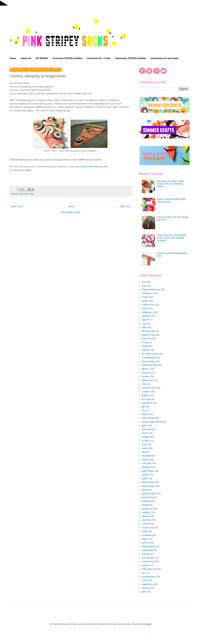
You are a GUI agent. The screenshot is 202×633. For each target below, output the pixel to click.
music (145, 444)
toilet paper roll (149, 569)
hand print (147, 429)
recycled (146, 520)
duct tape (146, 399)
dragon (145, 395)
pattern (145, 478)
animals (145, 372)
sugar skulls (147, 550)
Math (144, 327)
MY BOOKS (42, 58)
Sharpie (145, 350)
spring (145, 542)
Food (20, 194)
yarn (144, 591)
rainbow (146, 516)
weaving (146, 588)
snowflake (147, 535)
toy (143, 573)
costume (146, 391)
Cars (144, 286)
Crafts (145, 297)
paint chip (146, 463)
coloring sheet (149, 387)
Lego (144, 323)
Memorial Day (148, 331)
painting (146, 467)
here (16, 167)
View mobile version (70, 212)
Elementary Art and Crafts (164, 58)
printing (145, 505)
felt (143, 410)
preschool (146, 497)
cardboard (147, 380)
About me (26, 58)
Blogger (148, 624)
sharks (145, 531)
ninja (144, 452)
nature (145, 448)
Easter (145, 301)
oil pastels (147, 455)
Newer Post (16, 206)
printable (146, 501)
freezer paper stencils (152, 422)
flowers (145, 414)
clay (144, 384)
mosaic (145, 440)
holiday (145, 437)
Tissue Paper (148, 361)
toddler (145, 565)
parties (145, 474)
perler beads (148, 482)
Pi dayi (145, 342)
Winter (145, 369)
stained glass (148, 546)
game (144, 425)
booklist (145, 376)
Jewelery (146, 316)
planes (145, 490)
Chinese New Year (151, 289)
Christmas (147, 293)
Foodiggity (27, 170)
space (145, 539)
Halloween (147, 312)
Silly (32, 194)
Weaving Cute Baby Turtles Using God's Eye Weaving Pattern (170, 184)
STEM (145, 346)
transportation (148, 576)
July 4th (145, 319)
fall (143, 406)
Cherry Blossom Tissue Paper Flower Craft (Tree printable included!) (171, 238)
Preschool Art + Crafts (99, 58)
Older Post (125, 206)
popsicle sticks (149, 493)
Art (143, 282)
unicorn (145, 580)
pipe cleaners (148, 486)
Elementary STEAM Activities (130, 58)
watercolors (147, 584)
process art (147, 508)
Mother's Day (148, 335)
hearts (145, 433)
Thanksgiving (148, 357)
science (145, 523)
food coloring (148, 418)
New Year (146, 338)
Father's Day (148, 304)
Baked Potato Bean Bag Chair (94, 167)
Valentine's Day (149, 365)
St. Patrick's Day (150, 354)
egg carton (147, 403)
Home (13, 58)
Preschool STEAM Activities (67, 58)
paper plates (148, 471)
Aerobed (99, 103)
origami (145, 459)
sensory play (148, 527)
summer (146, 554)
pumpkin (146, 512)
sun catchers (148, 557)
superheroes (148, 561)
